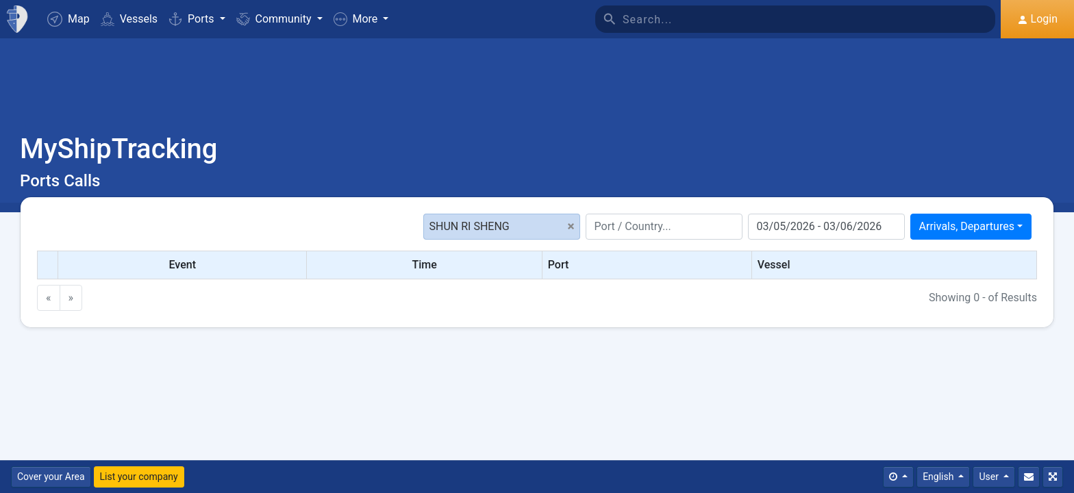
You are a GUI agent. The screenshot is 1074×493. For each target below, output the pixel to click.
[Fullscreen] (1052, 477)
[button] (361, 19)
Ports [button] (192, 18)
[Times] (898, 477)
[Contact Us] (1029, 477)
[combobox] (971, 227)
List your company (139, 476)
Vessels (129, 18)
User (990, 476)
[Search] (809, 19)
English (939, 476)
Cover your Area (51, 476)
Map (68, 19)
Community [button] (275, 18)
